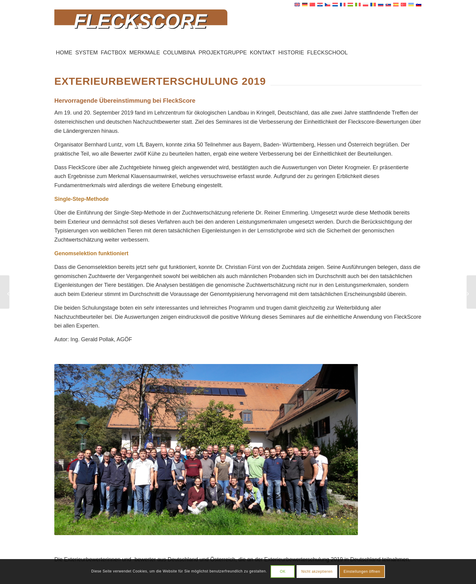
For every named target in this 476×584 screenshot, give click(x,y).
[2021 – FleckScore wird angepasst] (471, 292)
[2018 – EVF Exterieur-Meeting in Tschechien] (4, 292)
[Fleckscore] (238, 27)
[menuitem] (64, 52)
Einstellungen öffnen (362, 571)
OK (283, 571)
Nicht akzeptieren (317, 571)
